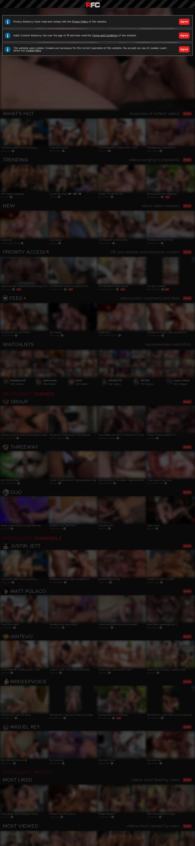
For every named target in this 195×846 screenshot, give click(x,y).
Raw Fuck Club (93, 5)
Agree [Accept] (184, 22)
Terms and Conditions (105, 35)
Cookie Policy (33, 50)
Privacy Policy (80, 22)
